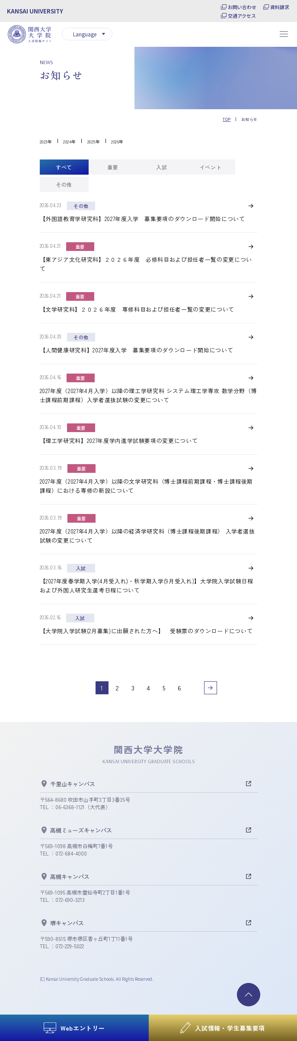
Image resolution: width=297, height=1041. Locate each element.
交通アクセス (242, 15)
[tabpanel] (149, 448)
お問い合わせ (242, 6)
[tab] (64, 167)
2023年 (46, 141)
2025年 (93, 141)
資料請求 (279, 6)
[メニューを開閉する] (283, 34)
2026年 (117, 141)
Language (84, 34)
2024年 (69, 141)
